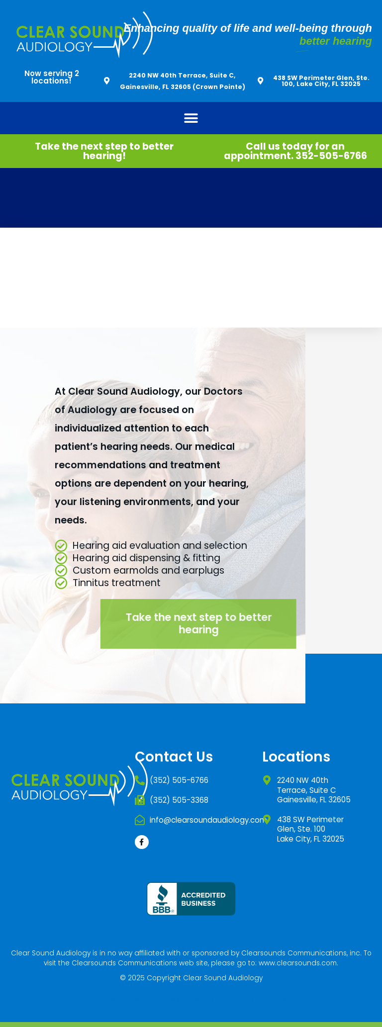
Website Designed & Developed (150, 998)
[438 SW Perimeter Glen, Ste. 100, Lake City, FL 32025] (260, 81)
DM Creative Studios (251, 998)
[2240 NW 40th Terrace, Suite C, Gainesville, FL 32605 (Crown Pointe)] (106, 81)
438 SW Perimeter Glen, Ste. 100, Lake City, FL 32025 (321, 80)
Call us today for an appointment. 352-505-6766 (295, 151)
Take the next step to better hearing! (104, 151)
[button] (191, 118)
